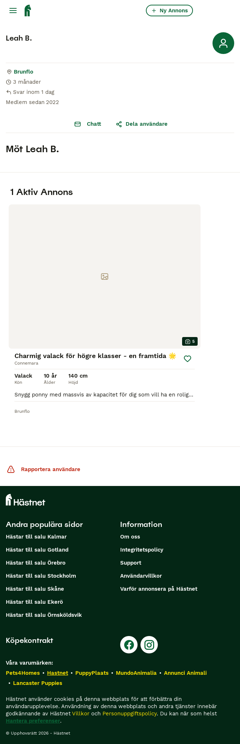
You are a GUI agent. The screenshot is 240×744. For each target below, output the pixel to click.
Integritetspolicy (141, 549)
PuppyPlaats (92, 673)
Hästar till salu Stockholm (41, 576)
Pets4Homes (23, 673)
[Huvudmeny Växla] (13, 10)
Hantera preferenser (33, 721)
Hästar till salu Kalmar (36, 536)
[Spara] (187, 359)
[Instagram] (149, 644)
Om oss (130, 536)
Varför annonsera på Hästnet (158, 589)
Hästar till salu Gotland (37, 549)
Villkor (80, 713)
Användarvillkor (141, 576)
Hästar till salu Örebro (36, 563)
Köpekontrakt (29, 640)
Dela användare (141, 124)
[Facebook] (129, 644)
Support (130, 563)
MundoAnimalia (136, 673)
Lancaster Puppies (37, 683)
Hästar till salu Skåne (35, 589)
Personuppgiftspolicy (129, 713)
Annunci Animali (185, 673)
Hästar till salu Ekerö (34, 602)
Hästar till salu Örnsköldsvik (44, 615)
